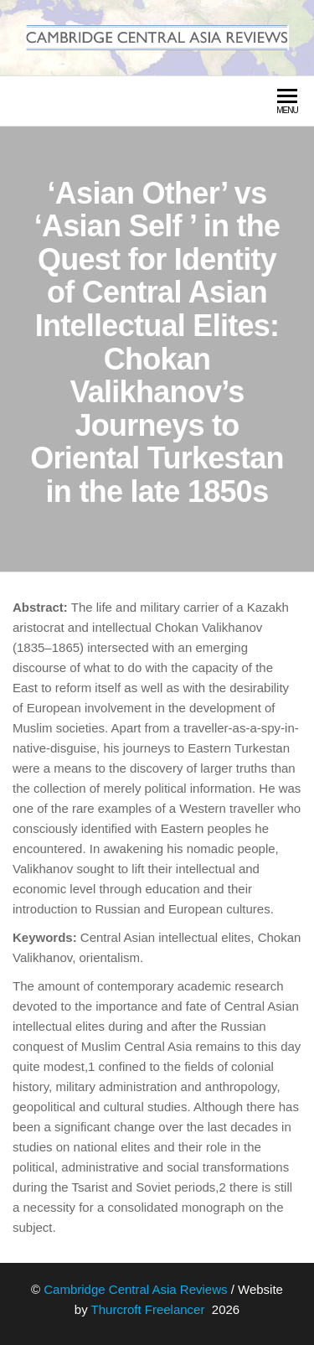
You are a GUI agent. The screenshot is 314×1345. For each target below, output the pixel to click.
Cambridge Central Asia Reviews (135, 1289)
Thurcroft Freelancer (149, 1309)
